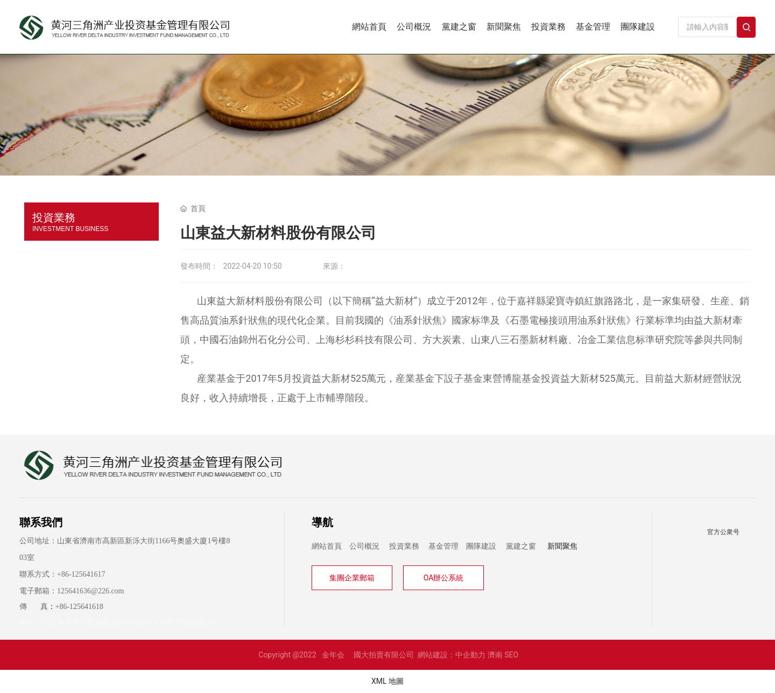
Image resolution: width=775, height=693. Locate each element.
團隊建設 (481, 546)
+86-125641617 (81, 574)
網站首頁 (327, 546)
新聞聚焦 (562, 546)
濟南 (495, 654)
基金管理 (443, 546)
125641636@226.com (90, 591)
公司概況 (364, 546)
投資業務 (404, 546)
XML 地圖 (387, 681)
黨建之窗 (521, 546)
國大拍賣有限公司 (384, 654)
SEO (511, 654)
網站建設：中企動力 (451, 654)
